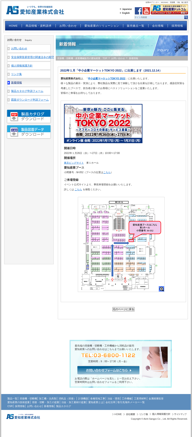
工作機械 (127, 398)
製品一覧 (12, 398)
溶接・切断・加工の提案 (45, 402)
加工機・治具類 (47, 398)
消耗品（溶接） (67, 398)
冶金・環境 (113, 398)
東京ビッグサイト (74, 162)
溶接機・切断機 (28, 398)
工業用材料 (140, 398)
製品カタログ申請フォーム (27, 91)
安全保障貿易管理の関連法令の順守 (30, 57)
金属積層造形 (156, 398)
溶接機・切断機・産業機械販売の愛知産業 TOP (82, 58)
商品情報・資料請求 (39, 25)
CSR (10, 406)
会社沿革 (110, 402)
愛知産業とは (95, 402)
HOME (13, 25)
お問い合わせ (68, 25)
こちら (107, 172)
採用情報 (177, 25)
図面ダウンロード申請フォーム (30, 99)
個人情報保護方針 (22, 65)
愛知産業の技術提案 (18, 402)
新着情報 (49, 406)
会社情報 (158, 25)
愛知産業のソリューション (101, 25)
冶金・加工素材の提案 (73, 402)
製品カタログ (63, 406)
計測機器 (83, 398)
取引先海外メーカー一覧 (131, 402)
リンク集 (16, 74)
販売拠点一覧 (135, 25)
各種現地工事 (97, 398)
